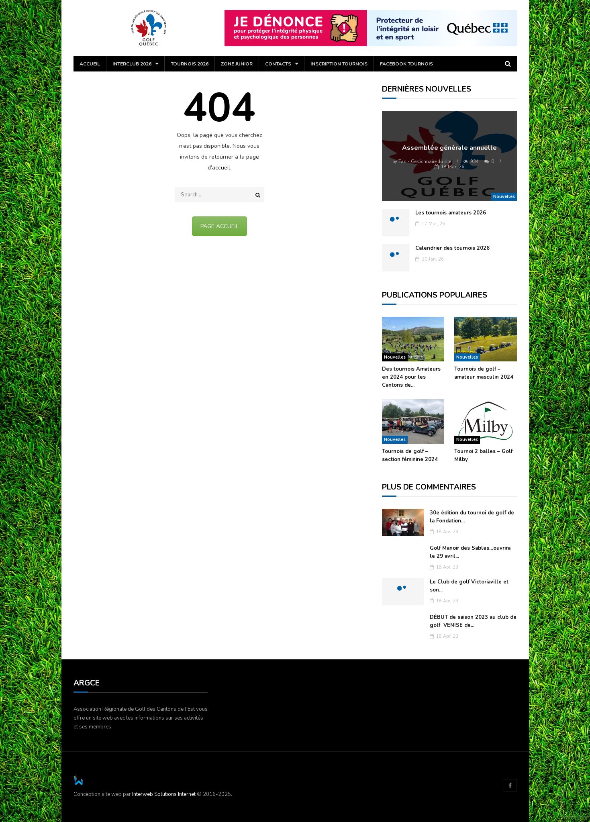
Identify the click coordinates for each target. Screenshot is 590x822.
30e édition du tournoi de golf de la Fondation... (472, 516)
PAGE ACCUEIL (219, 226)
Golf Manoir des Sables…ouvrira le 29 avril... (470, 552)
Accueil (90, 64)
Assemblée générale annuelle (449, 147)
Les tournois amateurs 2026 (450, 212)
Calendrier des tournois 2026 (452, 248)
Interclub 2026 (131, 64)
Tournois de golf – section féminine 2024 (410, 455)
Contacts (278, 64)
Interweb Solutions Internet (164, 794)
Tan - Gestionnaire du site (421, 162)
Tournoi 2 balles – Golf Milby (483, 455)
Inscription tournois (338, 64)
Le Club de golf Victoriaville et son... (469, 586)
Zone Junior (237, 64)
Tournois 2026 (189, 64)
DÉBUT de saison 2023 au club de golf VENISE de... (473, 621)
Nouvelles (504, 197)
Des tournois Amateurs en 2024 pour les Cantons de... (411, 377)
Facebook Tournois (406, 64)
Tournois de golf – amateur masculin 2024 (483, 373)
